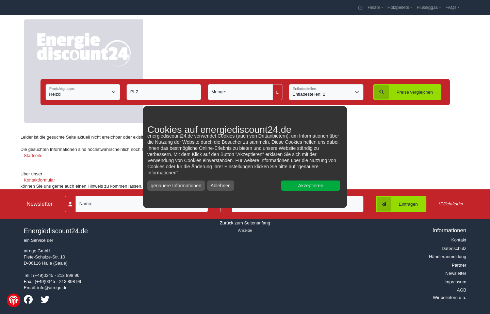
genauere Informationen (176, 185)
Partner (459, 265)
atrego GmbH (37, 250)
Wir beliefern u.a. (449, 297)
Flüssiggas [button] (427, 7)
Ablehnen (221, 185)
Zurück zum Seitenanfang (245, 222)
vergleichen (403, 92)
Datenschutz (454, 248)
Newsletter (455, 273)
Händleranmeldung (447, 256)
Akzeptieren (310, 185)
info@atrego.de (52, 287)
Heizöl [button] (374, 7)
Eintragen (397, 204)
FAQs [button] (451, 7)
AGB (461, 290)
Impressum (455, 281)
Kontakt (458, 239)
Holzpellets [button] (398, 7)
